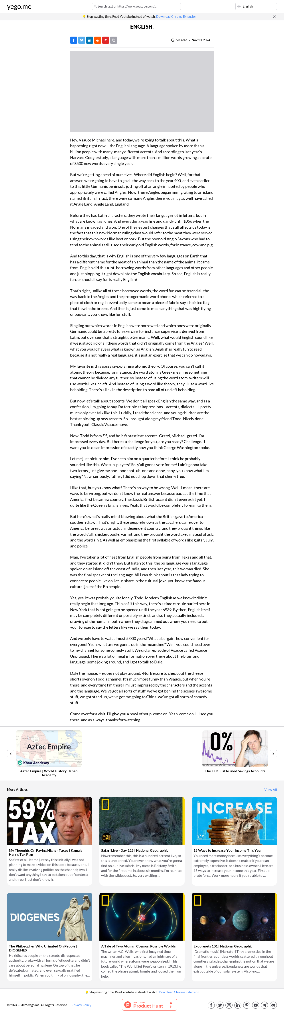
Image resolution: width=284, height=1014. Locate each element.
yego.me (19, 6)
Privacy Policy (81, 1005)
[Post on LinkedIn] (89, 40)
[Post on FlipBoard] (105, 40)
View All (270, 790)
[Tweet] (81, 40)
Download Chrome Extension (176, 16)
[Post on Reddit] (97, 40)
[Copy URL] (113, 40)
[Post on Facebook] (73, 40)
